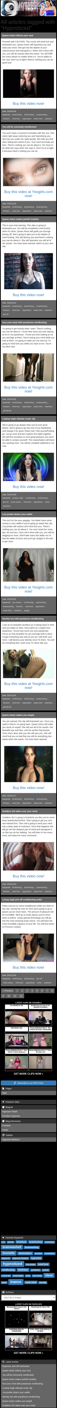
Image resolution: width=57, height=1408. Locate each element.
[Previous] (8, 990)
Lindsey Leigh (17, 498)
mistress (23, 1270)
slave (49, 1275)
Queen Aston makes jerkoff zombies (20, 219)
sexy (28, 1276)
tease (4, 1282)
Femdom (6, 1125)
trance (15, 1282)
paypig (26, 611)
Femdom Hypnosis (11, 1116)
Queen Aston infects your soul (17, 35)
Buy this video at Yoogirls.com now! (28, 194)
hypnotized (26, 119)
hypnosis (6, 1258)
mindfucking (17, 115)
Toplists (7, 1135)
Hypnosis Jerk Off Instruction (15, 1366)
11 (15, 996)
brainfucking (29, 115)
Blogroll (7, 1107)
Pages (7, 1088)
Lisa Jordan (16, 602)
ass (3, 1242)
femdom (6, 119)
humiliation (49, 1253)
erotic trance (16, 502)
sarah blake (18, 1276)
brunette (9, 1253)
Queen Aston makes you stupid (18, 715)
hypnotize (36, 1258)
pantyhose (7, 411)
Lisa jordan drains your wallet (17, 514)
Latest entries (10, 1362)
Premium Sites (10, 1102)
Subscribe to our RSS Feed (28, 1083)
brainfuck (48, 119)
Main (4, 1093)
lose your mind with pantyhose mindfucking (24, 322)
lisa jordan (30, 1264)
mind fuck (16, 119)
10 (9, 996)
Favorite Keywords (12, 1237)
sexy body (37, 1276)
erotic (47, 502)
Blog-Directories (11, 1121)
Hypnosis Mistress (11, 1139)
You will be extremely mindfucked (19, 127)
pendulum (35, 1270)
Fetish (5, 1130)
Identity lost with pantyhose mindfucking (22, 618)
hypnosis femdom (20, 1258)
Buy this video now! (28, 103)
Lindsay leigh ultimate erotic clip (18, 419)
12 (21, 996)
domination (25, 1253)
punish (46, 1270)
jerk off (5, 314)
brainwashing (41, 115)
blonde (11, 1242)
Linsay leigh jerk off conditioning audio (22, 899)
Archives (8, 1292)
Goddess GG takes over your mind (19, 811)
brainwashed (12, 1247)
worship (42, 1282)
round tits (6, 1276)
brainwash (49, 1242)
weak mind (38, 119)
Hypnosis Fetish (9, 1111)
